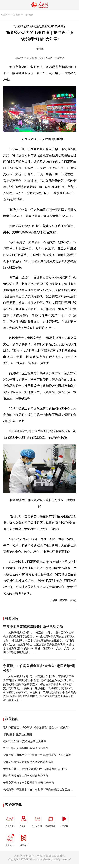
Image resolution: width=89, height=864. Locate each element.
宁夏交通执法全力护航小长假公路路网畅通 (28, 762)
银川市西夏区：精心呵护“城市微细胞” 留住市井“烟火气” (36, 727)
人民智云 (10, 839)
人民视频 (64, 820)
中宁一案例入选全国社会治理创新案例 (25, 748)
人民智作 (23, 839)
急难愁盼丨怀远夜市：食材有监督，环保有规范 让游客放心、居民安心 (44, 789)
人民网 (3, 15)
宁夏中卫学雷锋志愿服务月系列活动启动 (33, 626)
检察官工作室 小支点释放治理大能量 (24, 741)
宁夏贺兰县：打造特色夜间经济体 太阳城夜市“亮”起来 (35, 768)
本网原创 (28, 15)
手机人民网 (37, 820)
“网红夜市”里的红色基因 (17, 734)
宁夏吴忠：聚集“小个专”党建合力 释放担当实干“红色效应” (37, 755)
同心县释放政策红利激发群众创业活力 (25, 775)
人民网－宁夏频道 (54, 58)
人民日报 (10, 820)
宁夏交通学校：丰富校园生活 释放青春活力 (28, 782)
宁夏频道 (15, 15)
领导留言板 (50, 820)
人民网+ (23, 820)
